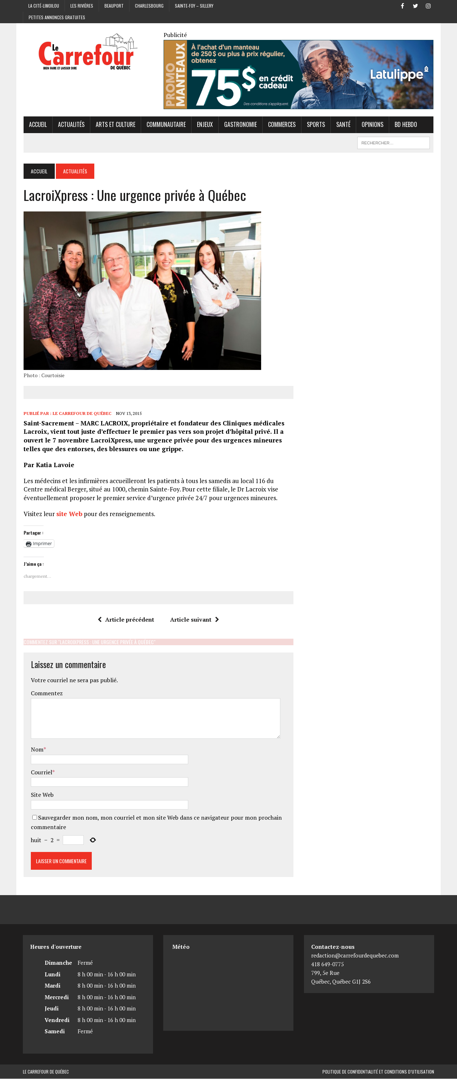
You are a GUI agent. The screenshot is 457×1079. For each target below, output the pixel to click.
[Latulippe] (298, 104)
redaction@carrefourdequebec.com (355, 955)
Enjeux (204, 124)
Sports (315, 124)
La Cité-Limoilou (43, 6)
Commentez (46, 693)
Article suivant (194, 619)
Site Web (41, 795)
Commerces (281, 124)
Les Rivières (81, 6)
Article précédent (126, 619)
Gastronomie (239, 124)
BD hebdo (405, 124)
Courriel (41, 772)
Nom (36, 750)
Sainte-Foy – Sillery (194, 6)
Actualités (70, 124)
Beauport (114, 6)
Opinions (372, 124)
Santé (342, 124)
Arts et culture (115, 124)
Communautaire (165, 124)
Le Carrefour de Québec (81, 413)
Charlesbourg (149, 6)
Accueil (37, 124)
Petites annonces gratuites (57, 17)
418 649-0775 (327, 964)
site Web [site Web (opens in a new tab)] (68, 514)
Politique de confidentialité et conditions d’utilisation (378, 1072)
